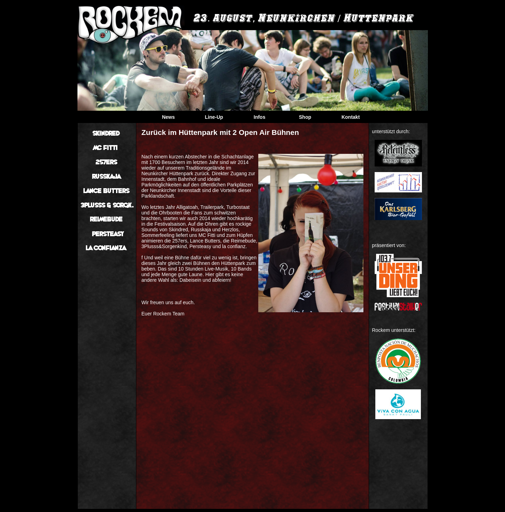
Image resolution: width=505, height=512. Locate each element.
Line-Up (214, 117)
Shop (305, 117)
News (168, 117)
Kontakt (350, 117)
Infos (259, 117)
